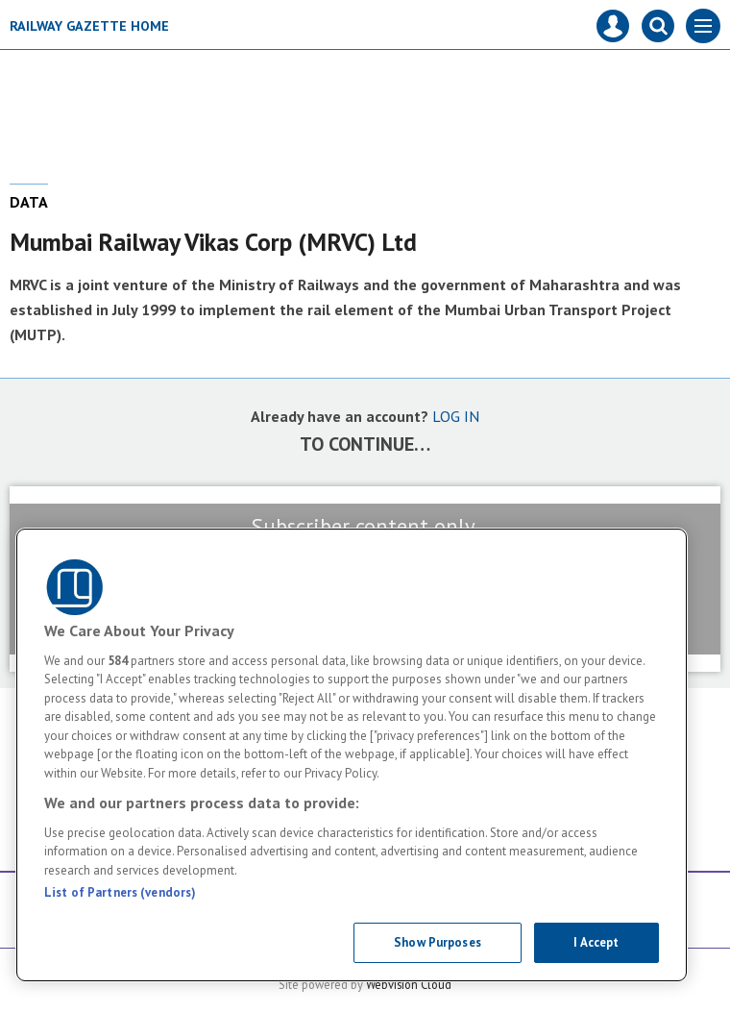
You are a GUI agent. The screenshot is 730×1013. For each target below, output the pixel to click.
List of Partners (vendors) (120, 892)
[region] (351, 755)
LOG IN (455, 416)
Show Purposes (437, 942)
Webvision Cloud (408, 984)
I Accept (596, 942)
